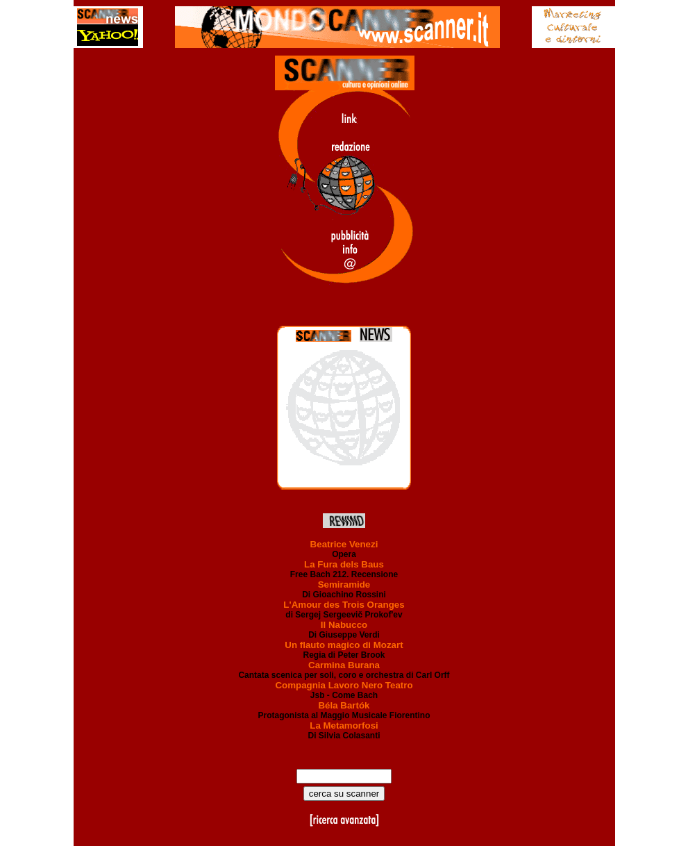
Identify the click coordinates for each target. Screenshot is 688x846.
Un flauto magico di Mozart (344, 645)
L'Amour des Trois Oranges (343, 604)
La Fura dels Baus (344, 564)
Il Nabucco (344, 625)
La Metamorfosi (344, 725)
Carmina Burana (344, 665)
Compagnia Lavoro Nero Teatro (343, 685)
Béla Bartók (343, 705)
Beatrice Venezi (344, 544)
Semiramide (344, 584)
